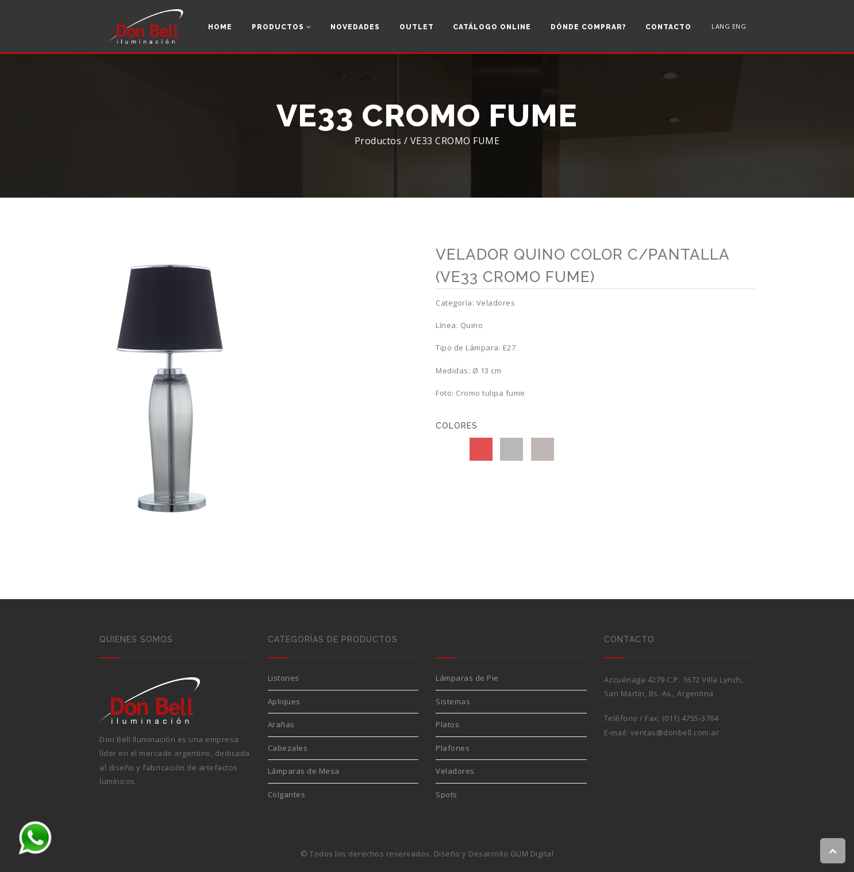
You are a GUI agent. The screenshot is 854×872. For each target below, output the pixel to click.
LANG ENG (728, 26)
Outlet (416, 27)
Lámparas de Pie (467, 678)
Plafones (453, 748)
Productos (281, 27)
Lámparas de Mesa (304, 771)
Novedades (355, 27)
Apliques (284, 701)
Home (220, 27)
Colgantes (287, 794)
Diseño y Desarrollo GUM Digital (494, 853)
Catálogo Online (492, 27)
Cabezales (288, 748)
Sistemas (453, 701)
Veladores (455, 771)
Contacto (668, 27)
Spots (446, 794)
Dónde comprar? (588, 27)
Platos (447, 724)
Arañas (281, 724)
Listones (283, 678)
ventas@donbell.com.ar (675, 732)
